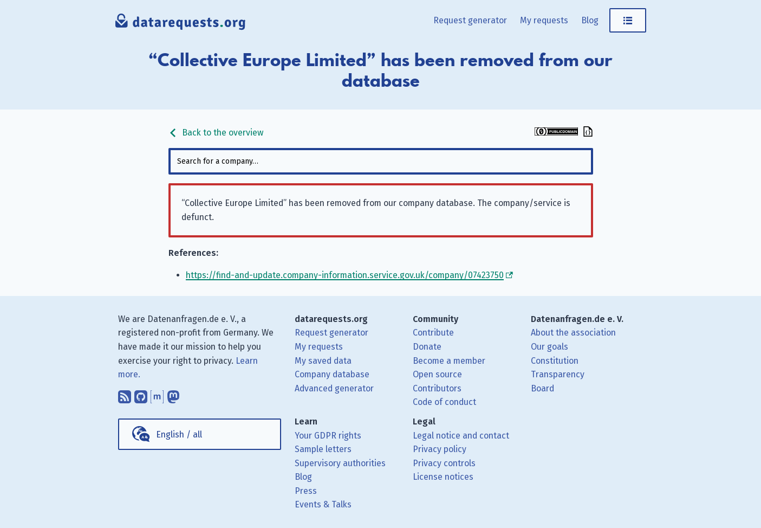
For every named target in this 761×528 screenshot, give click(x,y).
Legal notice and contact (461, 435)
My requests (544, 20)
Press (306, 491)
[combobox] (380, 161)
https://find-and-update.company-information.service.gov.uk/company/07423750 (345, 275)
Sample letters (323, 449)
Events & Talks (323, 504)
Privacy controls (444, 463)
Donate (427, 347)
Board (542, 388)
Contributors (437, 388)
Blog (590, 20)
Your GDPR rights (328, 435)
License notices (443, 477)
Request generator (470, 20)
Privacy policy (439, 449)
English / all (179, 434)
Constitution (554, 361)
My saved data (323, 361)
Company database (332, 374)
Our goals (549, 347)
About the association (573, 332)
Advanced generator (334, 388)
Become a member (449, 361)
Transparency (557, 374)
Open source (437, 374)
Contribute (433, 332)
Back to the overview (215, 132)
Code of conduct (444, 402)
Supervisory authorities (340, 463)
